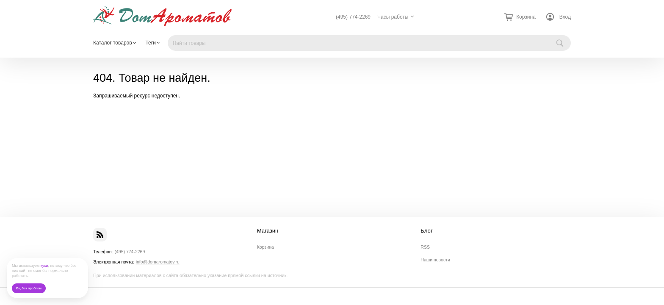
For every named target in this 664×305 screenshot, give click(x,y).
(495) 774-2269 (353, 16)
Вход (565, 17)
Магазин (268, 231)
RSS (425, 247)
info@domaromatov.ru (158, 261)
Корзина (265, 247)
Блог (426, 231)
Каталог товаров (112, 43)
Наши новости (435, 259)
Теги (150, 43)
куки (44, 265)
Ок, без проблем (29, 288)
